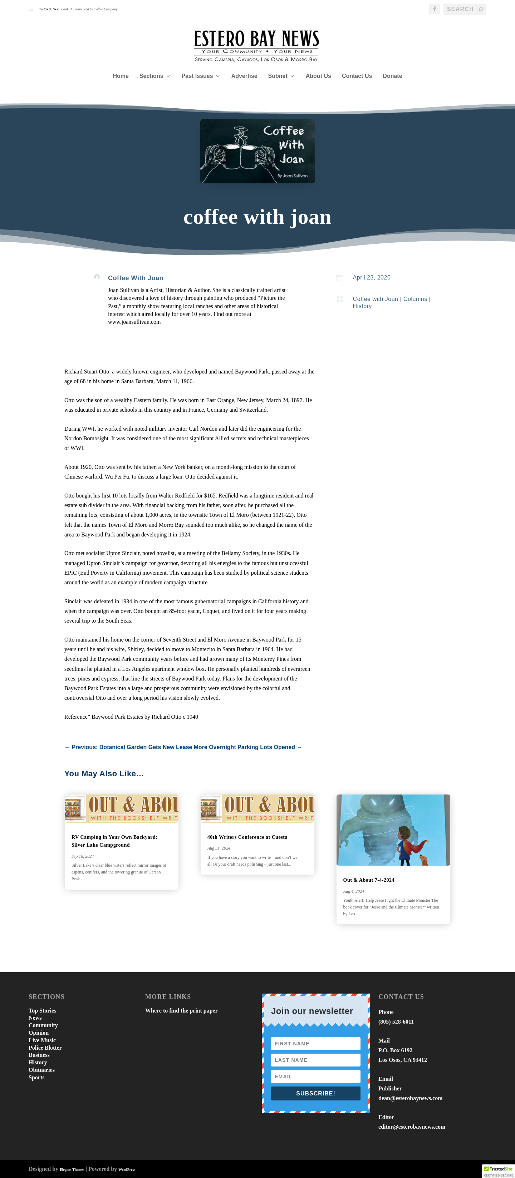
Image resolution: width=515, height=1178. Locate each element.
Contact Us (357, 76)
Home (120, 76)
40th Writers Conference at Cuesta (247, 837)
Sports (36, 1077)
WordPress (126, 1170)
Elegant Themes (72, 1170)
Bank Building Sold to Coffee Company (89, 9)
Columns (415, 299)
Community (43, 1025)
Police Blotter (45, 1048)
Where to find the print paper (181, 1011)
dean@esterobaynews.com (410, 1098)
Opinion (39, 1033)
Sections (151, 76)
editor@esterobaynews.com (411, 1127)
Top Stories (42, 1011)
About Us (318, 76)
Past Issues (197, 76)
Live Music (42, 1040)
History (362, 306)
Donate (392, 76)
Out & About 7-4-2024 (368, 880)
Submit (278, 76)
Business (39, 1055)
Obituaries (42, 1070)
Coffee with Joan (375, 299)
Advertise (244, 76)
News (35, 1018)
